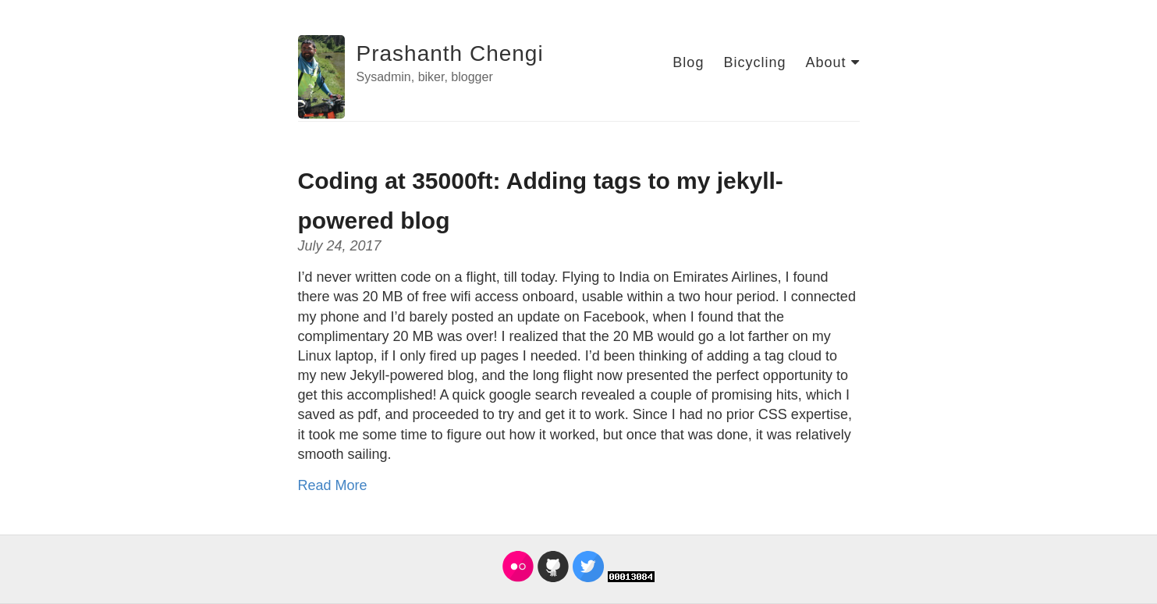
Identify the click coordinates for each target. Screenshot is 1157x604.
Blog (688, 62)
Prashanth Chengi (450, 53)
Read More (332, 485)
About (832, 62)
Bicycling (754, 62)
